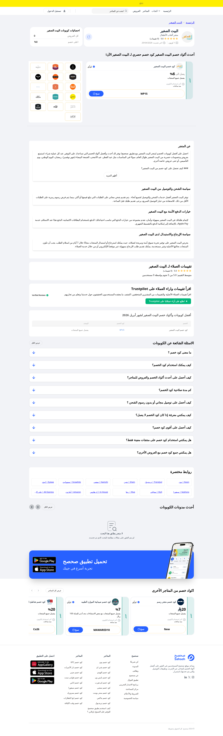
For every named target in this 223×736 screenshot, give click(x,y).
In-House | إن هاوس (99, 492)
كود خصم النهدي (103, 672)
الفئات (155, 11)
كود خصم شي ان (103, 667)
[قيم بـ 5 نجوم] (165, 38)
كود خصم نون (104, 662)
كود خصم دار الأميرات (73, 667)
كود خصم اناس (76, 682)
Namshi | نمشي (101, 482)
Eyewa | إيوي (48, 482)
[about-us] (125, 675)
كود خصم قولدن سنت (73, 677)
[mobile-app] (125, 680)
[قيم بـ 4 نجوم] (168, 38)
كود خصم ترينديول (102, 703)
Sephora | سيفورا (181, 492)
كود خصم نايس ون (102, 677)
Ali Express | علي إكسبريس (43, 492)
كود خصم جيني (76, 672)
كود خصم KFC (76, 662)
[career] (125, 671)
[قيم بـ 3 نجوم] (171, 38)
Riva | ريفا (130, 492)
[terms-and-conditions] (125, 693)
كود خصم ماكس (103, 698)
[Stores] (146, 11)
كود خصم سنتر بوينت (101, 693)
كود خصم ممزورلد (74, 693)
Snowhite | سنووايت (72, 482)
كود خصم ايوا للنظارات (73, 698)
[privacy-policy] (125, 698)
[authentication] (55, 11)
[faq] (125, 689)
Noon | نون (184, 482)
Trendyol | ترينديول (153, 482)
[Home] (167, 11)
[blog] (125, 666)
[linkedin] (185, 677)
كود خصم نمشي (103, 687)
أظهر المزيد (111, 175)
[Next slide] (32, 590)
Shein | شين (129, 482)
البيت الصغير (175, 22)
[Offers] (137, 11)
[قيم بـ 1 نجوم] (176, 38)
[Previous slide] (38, 590)
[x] (189, 677)
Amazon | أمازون (73, 492)
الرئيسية (190, 22)
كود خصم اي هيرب (102, 682)
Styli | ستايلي (156, 492)
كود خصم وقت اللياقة (73, 703)
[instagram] (193, 677)
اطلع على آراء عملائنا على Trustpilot (168, 301)
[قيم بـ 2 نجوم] (174, 38)
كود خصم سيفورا (75, 687)
